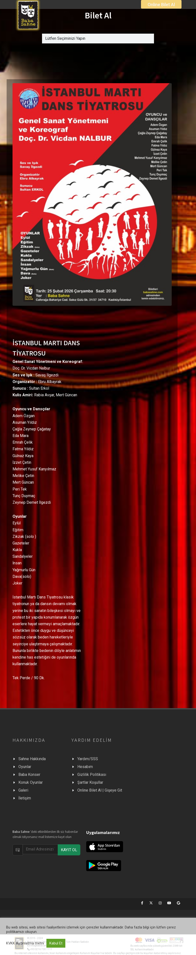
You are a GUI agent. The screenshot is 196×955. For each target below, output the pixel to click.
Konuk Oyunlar (30, 782)
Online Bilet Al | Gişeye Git (99, 790)
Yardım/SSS (87, 758)
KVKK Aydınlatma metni (25, 943)
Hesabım (85, 766)
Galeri (23, 790)
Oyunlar (24, 766)
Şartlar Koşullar (90, 782)
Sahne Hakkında (32, 758)
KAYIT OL (69, 850)
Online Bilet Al (161, 4)
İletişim (24, 798)
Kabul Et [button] (55, 943)
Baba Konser (29, 774)
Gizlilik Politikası (91, 774)
